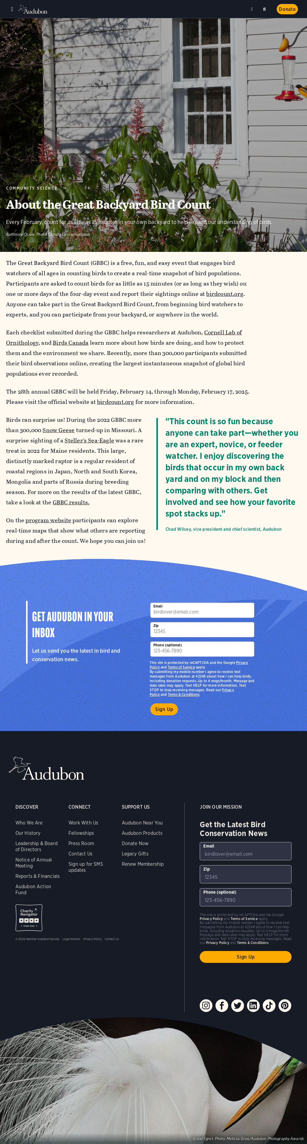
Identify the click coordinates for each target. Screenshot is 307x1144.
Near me (252, 9)
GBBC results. (71, 502)
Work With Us (83, 823)
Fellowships (81, 833)
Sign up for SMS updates (85, 867)
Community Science (32, 188)
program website (48, 520)
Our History (28, 833)
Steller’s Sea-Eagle (89, 440)
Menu (12, 9)
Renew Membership (143, 864)
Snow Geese (58, 430)
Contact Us (80, 854)
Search (265, 8)
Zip (156, 625)
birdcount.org (224, 293)
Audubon (33, 9)
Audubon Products (142, 833)
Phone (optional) (167, 645)
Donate (287, 9)
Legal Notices (71, 939)
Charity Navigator (28, 917)
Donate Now (135, 843)
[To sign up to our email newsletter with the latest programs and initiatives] (202, 610)
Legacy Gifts (135, 854)
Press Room (81, 843)
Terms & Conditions (183, 694)
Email (157, 606)
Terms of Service (181, 667)
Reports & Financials (37, 876)
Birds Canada (70, 342)
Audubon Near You (142, 823)
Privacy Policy (92, 939)
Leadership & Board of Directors (36, 846)
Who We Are (29, 823)
